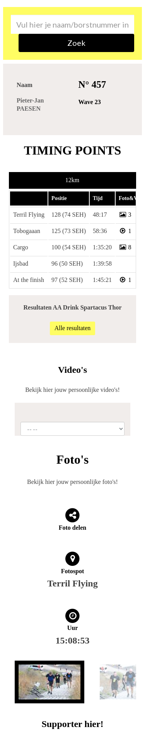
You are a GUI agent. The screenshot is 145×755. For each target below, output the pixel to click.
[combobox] (72, 24)
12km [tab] (72, 180)
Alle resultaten (73, 328)
